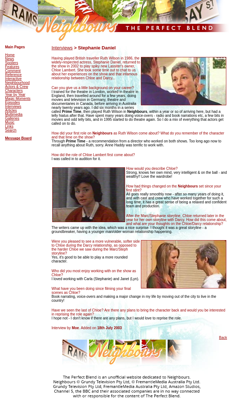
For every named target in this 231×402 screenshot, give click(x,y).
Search (11, 130)
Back (223, 338)
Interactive (13, 79)
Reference (13, 75)
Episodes (12, 103)
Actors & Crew (16, 87)
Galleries (12, 118)
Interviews (13, 107)
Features (12, 67)
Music (9, 122)
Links (9, 126)
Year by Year (15, 95)
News (9, 59)
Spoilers (11, 63)
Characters (14, 91)
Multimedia (13, 114)
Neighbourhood (17, 83)
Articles (11, 110)
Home (10, 55)
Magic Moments (18, 99)
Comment (13, 71)
